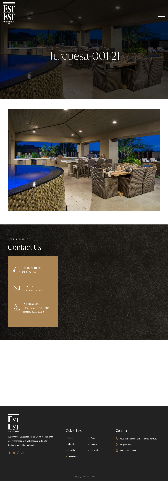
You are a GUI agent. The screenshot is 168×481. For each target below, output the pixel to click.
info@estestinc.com (32, 290)
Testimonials (73, 456)
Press (93, 437)
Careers (94, 444)
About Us (71, 444)
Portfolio (71, 450)
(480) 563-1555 (29, 271)
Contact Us (95, 450)
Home (70, 437)
